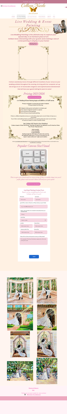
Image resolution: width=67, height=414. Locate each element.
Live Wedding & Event (33, 22)
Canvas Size (36, 229)
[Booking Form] (33, 43)
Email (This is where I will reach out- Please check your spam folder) (33, 202)
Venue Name (36, 223)
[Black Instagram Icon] (1, 6)
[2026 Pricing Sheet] (34, 97)
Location (22, 223)
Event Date (23, 217)
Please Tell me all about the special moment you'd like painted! (32, 236)
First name (22, 196)
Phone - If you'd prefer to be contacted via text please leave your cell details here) (33, 211)
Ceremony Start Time (25, 229)
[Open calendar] (45, 220)
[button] (66, 7)
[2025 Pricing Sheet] (33, 184)
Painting (33, 25)
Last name (37, 196)
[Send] (34, 256)
